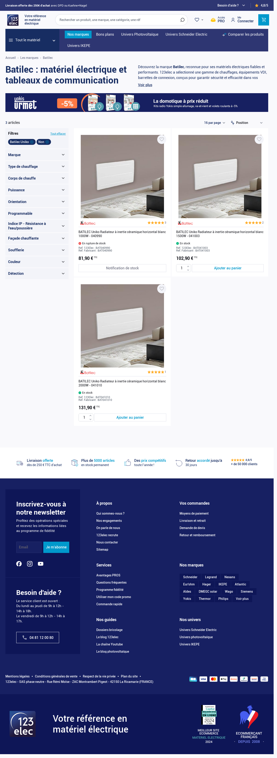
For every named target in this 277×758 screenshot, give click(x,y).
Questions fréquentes (111, 582)
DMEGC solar (208, 591)
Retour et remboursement (197, 535)
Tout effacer (58, 133)
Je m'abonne (56, 547)
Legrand (211, 577)
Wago (229, 591)
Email (23, 547)
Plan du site (129, 676)
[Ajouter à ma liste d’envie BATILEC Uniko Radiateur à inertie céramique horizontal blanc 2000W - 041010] (161, 288)
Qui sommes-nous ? (110, 513)
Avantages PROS (108, 575)
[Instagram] (29, 563)
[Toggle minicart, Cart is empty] (263, 19)
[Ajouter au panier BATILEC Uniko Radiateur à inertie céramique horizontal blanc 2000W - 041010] (130, 417)
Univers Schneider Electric (198, 629)
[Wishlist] (199, 19)
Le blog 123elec (107, 637)
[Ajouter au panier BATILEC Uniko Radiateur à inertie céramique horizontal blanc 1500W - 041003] (228, 268)
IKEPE (223, 584)
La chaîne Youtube (109, 644)
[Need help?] (231, 5)
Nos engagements (109, 520)
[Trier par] (250, 122)
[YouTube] (40, 563)
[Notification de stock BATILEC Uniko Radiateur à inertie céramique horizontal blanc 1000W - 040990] (122, 268)
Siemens (247, 591)
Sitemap (102, 549)
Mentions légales (17, 676)
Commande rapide (109, 604)
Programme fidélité (109, 589)
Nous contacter (107, 542)
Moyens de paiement (194, 513)
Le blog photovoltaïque (112, 651)
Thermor (205, 599)
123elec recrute (107, 535)
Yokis (187, 599)
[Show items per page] (214, 122)
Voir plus (145, 85)
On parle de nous (108, 527)
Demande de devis (192, 527)
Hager (206, 584)
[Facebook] (19, 563)
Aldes (187, 591)
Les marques (29, 58)
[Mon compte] (242, 19)
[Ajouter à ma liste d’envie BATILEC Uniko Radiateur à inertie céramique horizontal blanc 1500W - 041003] (259, 139)
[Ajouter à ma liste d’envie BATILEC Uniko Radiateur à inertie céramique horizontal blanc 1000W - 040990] (161, 139)
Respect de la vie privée (99, 676)
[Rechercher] (182, 20)
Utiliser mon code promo (113, 597)
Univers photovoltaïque (196, 637)
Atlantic (240, 584)
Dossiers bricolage (109, 629)
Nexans (229, 577)
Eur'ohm (189, 584)
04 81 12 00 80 (37, 637)
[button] (157, 222)
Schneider (190, 577)
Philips (223, 599)
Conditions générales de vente (56, 676)
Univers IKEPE (190, 644)
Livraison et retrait (193, 520)
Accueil (10, 58)
